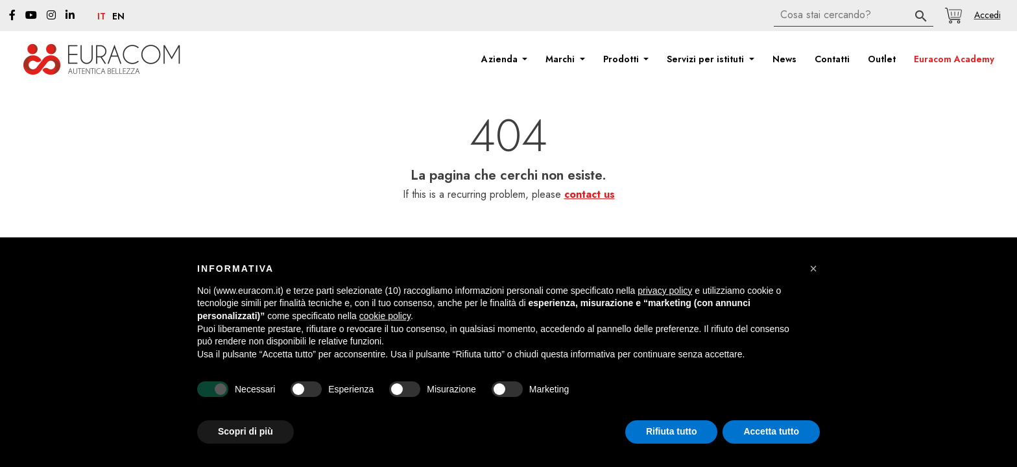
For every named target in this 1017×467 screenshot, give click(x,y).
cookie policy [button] (385, 316)
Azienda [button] (500, 59)
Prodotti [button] (622, 59)
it (101, 17)
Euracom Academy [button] (954, 59)
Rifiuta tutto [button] (671, 431)
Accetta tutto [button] (771, 431)
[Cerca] (853, 15)
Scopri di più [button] (245, 431)
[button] (987, 15)
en (118, 17)
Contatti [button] (832, 59)
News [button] (784, 59)
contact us (589, 194)
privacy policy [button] (665, 290)
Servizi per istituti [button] (707, 59)
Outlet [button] (882, 59)
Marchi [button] (561, 59)
